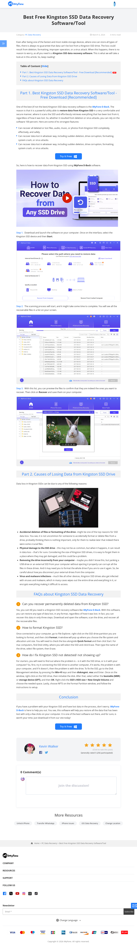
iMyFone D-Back (100, 106)
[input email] (63, 911)
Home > (38, 843)
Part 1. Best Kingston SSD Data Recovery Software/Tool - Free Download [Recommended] (67, 72)
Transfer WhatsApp (45, 823)
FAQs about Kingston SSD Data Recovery (42, 80)
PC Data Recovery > (50, 843)
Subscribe (129, 911)
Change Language (68, 920)
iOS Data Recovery (90, 823)
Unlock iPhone (23, 823)
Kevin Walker (48, 746)
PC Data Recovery (33, 34)
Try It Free (68, 156)
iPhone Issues (68, 823)
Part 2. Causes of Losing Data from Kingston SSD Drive (49, 76)
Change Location (112, 823)
